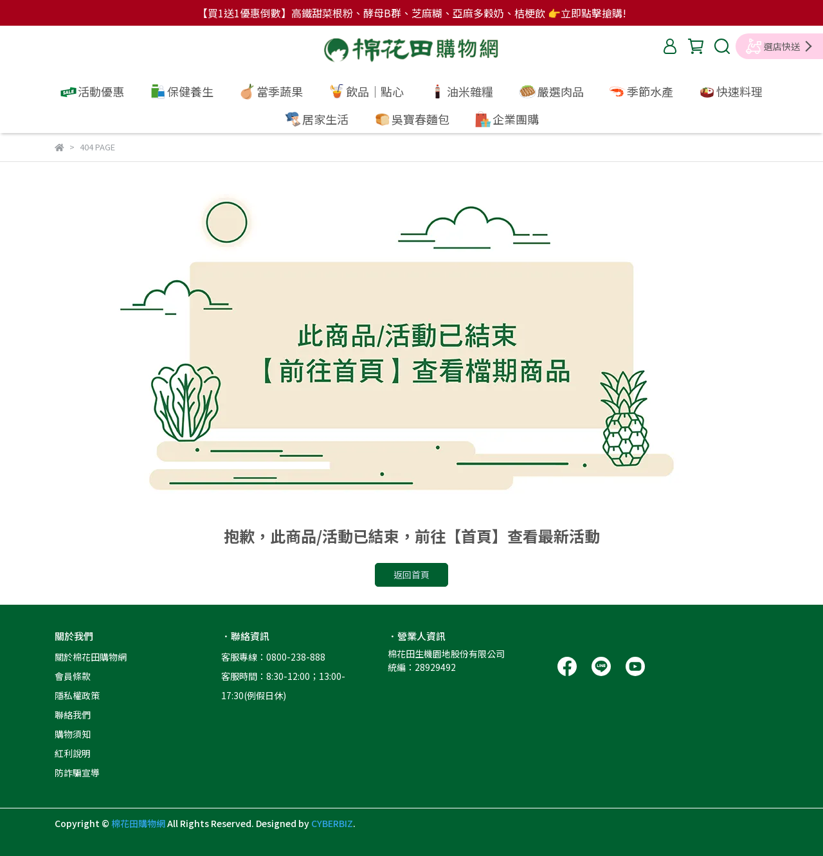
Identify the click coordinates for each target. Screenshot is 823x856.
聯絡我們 (73, 714)
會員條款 (73, 676)
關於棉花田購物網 (91, 656)
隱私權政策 (77, 695)
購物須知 (73, 733)
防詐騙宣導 (77, 772)
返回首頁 (411, 574)
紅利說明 (73, 753)
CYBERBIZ (332, 823)
